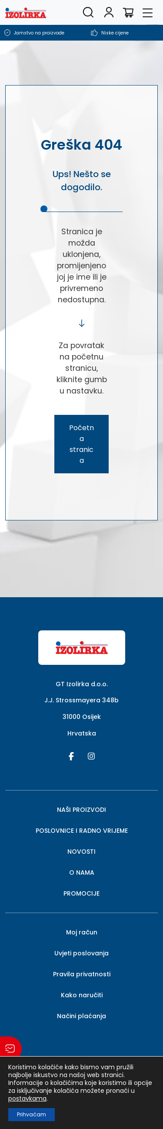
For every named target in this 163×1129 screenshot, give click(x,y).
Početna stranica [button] (81, 444)
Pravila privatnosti (81, 974)
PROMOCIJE (81, 893)
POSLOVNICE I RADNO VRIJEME (82, 830)
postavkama (27, 1098)
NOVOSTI (81, 851)
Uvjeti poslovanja (81, 953)
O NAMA (81, 872)
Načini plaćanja (81, 1016)
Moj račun (81, 932)
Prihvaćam (31, 1114)
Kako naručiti (82, 995)
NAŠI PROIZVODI (81, 809)
